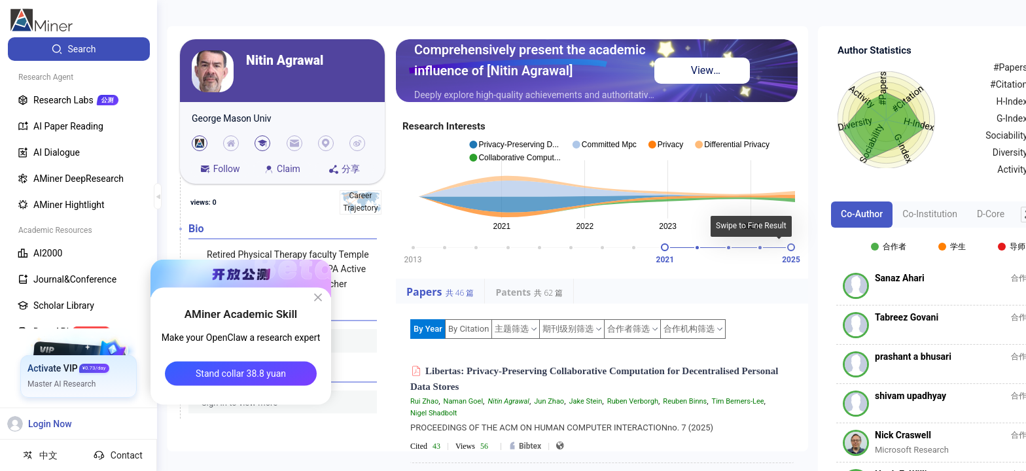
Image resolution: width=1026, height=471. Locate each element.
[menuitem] (79, 49)
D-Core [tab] (990, 214)
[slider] (664, 247)
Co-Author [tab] (862, 214)
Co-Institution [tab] (929, 214)
